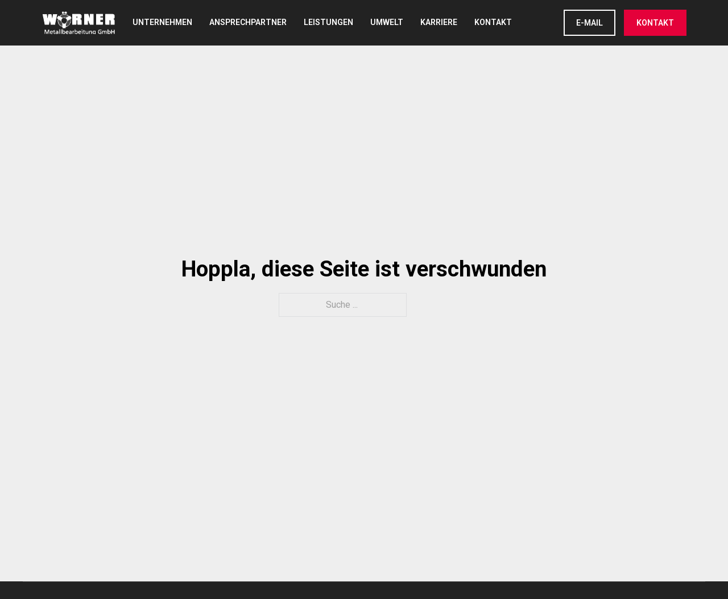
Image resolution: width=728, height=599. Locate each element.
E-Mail (589, 22)
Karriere (438, 22)
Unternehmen (162, 22)
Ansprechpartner (248, 22)
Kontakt (493, 22)
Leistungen (328, 22)
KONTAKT (655, 22)
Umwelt (386, 22)
